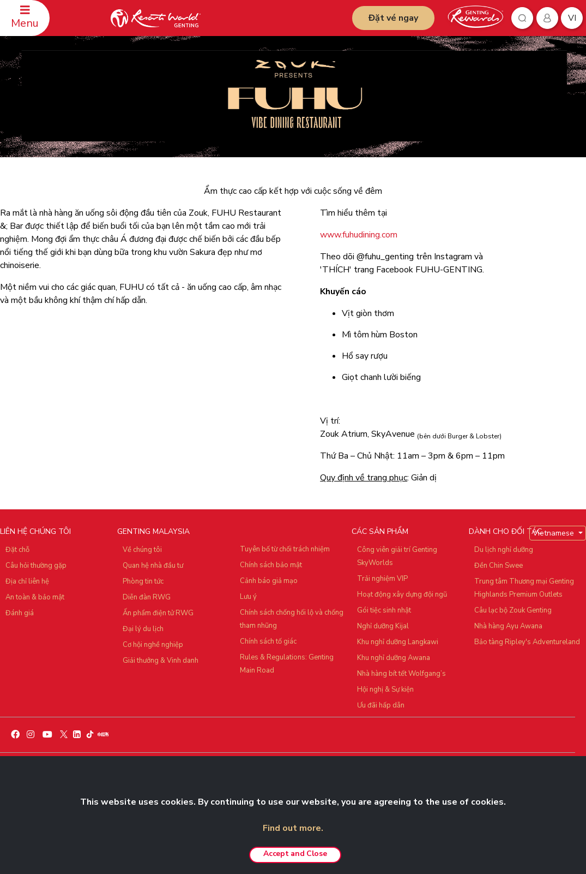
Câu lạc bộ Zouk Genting (513, 610)
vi (572, 18)
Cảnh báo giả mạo (269, 581)
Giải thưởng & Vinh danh (160, 660)
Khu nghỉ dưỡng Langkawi (397, 642)
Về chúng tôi (142, 550)
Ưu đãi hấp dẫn (380, 705)
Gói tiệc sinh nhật (384, 610)
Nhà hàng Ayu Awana (508, 626)
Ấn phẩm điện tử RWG (158, 613)
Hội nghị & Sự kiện (385, 689)
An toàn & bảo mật (34, 597)
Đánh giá (19, 613)
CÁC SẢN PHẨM (380, 531)
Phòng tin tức (143, 581)
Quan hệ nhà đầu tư (153, 565)
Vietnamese (554, 533)
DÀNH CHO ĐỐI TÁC (505, 531)
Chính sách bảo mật (271, 565)
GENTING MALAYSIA (153, 531)
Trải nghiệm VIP (382, 579)
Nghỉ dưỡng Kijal (383, 626)
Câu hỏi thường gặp (36, 565)
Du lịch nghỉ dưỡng (503, 550)
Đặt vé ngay (393, 18)
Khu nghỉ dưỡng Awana (393, 658)
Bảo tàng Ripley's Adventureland (527, 642)
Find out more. (293, 828)
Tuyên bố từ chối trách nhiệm (285, 549)
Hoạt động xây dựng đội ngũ (402, 594)
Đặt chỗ (17, 550)
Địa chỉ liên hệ (27, 581)
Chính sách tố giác (268, 641)
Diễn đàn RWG (147, 597)
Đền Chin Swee (498, 565)
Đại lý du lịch (143, 629)
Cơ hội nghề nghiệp (153, 645)
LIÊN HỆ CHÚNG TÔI (35, 531)
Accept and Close (295, 853)
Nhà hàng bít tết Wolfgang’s (401, 674)
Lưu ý (248, 597)
